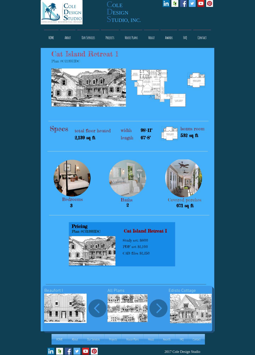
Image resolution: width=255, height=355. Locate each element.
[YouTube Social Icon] (200, 3)
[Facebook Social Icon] (183, 3)
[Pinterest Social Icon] (209, 3)
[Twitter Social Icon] (192, 3)
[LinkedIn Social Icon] (166, 3)
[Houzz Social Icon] (174, 3)
